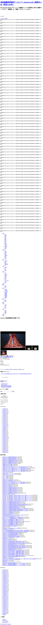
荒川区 (6, 290)
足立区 (6, 289)
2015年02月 (5, 600)
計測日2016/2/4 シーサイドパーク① (9, 474)
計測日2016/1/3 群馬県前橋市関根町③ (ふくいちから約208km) (14, 564)
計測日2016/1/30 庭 (6, 494)
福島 (3, 233)
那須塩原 (6, 264)
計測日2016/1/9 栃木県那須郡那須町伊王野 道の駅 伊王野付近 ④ (14, 543)
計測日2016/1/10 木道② (7, 539)
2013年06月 (5, 578)
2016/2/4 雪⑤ (5, 472)
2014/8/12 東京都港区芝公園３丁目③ (7, 373)
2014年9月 (4, 427)
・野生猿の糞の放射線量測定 (5, 386)
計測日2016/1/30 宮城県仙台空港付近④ (10, 488)
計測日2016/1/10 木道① (7, 540)
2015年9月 (4, 414)
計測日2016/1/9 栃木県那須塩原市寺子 (10, 548)
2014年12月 (5, 424)
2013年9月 (4, 440)
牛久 (5, 272)
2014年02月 (5, 587)
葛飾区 (6, 293)
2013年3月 (4, 447)
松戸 (5, 270)
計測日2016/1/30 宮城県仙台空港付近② (10, 490)
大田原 (6, 260)
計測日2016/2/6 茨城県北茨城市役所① (10, 459)
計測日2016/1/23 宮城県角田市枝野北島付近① (11, 507)
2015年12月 (5, 611)
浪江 (5, 242)
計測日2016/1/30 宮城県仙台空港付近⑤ (10, 487)
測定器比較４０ (5, 529)
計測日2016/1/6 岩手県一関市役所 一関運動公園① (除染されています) (15, 555)
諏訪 (5, 300)
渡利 (5, 248)
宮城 (3, 249)
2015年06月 (5, 604)
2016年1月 (4, 409)
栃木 (3, 259)
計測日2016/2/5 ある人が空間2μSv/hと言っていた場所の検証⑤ (14, 471)
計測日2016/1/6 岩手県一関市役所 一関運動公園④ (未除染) (13, 551)
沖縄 (3, 315)
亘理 (5, 258)
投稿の (5, 620)
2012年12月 (5, 450)
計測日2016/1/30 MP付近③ (7, 484)
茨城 (3, 271)
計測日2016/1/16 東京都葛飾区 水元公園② (10, 523)
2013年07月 (5, 579)
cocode (23, 369)
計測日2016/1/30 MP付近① (7, 486)
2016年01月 (5, 612)
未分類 (4, 614)
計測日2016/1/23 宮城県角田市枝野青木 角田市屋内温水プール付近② (15, 509)
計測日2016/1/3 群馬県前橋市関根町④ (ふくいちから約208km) (14, 563)
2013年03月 (5, 575)
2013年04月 (5, 576)
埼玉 (3, 284)
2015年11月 (5, 610)
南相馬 (6, 246)
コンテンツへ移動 (3, 18)
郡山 (5, 236)
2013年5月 (4, 444)
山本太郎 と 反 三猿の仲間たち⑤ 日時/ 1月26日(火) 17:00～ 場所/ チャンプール (17, 496)
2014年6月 (4, 430)
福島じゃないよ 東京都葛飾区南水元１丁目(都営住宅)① (13, 518)
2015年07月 (5, 605)
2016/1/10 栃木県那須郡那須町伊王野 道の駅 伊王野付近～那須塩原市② (16, 530)
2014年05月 (5, 590)
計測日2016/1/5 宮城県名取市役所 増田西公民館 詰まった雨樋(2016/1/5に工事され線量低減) (19, 558)
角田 (5, 252)
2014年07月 (5, 592)
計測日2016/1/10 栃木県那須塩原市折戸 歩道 (11, 535)
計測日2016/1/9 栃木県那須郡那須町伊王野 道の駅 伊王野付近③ (14, 545)
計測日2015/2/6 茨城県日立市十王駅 (9, 463)
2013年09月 (5, 581)
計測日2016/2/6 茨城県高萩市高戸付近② (10, 461)
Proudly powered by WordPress (5, 624)
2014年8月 (4, 428)
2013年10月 (5, 439)
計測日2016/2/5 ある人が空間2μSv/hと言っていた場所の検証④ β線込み (16, 470)
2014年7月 (4, 429)
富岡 (5, 241)
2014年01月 (5, 586)
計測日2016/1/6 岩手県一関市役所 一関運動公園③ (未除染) (13, 552)
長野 (3, 299)
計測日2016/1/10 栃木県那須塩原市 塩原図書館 (11, 536)
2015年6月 (4, 417)
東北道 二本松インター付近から (8, 559)
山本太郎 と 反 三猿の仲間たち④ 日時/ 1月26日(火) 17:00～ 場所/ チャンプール (17, 497)
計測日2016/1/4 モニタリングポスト (9, 562)
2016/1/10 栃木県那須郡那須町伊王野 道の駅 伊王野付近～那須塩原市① (16, 531)
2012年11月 (5, 451)
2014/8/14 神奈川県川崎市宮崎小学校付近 (23, 373)
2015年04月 (5, 602)
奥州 (5, 305)
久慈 (5, 307)
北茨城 (6, 275)
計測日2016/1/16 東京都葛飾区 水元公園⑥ (10, 519)
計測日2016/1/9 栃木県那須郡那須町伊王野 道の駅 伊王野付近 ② (14, 546)
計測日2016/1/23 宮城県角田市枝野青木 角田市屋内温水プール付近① (15, 510)
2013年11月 (5, 438)
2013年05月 (5, 577)
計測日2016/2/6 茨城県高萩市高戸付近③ (10, 460)
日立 (5, 279)
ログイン (4, 619)
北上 (5, 306)
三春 (5, 247)
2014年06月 (5, 591)
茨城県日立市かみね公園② (8, 464)
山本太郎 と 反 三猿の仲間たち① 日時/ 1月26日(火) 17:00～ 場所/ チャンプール (17, 500)
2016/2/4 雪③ (5, 476)
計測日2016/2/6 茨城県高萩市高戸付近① (10, 462)
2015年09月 (5, 608)
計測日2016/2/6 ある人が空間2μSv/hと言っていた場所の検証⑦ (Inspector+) (16, 467)
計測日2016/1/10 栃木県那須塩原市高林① (10, 534)
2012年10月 (5, 452)
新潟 (3, 314)
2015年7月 (4, 416)
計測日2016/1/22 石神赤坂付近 (8, 511)
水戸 (5, 281)
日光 (5, 265)
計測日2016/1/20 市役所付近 (8, 513)
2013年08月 (5, 580)
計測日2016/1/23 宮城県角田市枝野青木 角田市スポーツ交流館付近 (15, 508)
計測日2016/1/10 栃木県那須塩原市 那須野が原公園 (12, 532)
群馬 (3, 283)
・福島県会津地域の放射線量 (5, 385)
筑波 (5, 277)
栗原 (5, 253)
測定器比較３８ (5, 557)
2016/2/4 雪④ (5, 475)
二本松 (6, 244)
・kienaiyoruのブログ (4, 383)
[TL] (6, 380)
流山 (5, 269)
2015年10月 (5, 413)
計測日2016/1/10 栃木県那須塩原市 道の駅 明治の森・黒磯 (13, 542)
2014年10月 (5, 426)
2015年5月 (4, 418)
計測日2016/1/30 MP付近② (7, 485)
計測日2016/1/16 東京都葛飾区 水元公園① (10, 524)
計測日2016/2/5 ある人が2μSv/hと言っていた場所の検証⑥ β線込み (15, 466)
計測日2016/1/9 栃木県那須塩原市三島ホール (11, 544)
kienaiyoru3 (2, 380)
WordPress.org (5, 622)
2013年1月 (4, 449)
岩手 (3, 303)
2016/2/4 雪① (5, 478)
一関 (5, 304)
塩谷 (5, 261)
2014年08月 (7, 369)
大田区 (6, 292)
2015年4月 (4, 419)
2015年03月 (5, 601)
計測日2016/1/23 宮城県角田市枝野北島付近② (11, 501)
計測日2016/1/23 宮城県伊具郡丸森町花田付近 (11, 506)
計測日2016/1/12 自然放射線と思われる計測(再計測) (12, 528)
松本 (5, 301)
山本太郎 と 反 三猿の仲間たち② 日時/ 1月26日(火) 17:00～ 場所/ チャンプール (17, 499)
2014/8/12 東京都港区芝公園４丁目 (6, 356)
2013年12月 (5, 437)
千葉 (3, 266)
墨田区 (6, 295)
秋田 (3, 302)
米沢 (5, 313)
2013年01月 (5, 573)
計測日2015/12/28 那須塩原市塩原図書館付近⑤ (11, 556)
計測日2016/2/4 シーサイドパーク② (9, 473)
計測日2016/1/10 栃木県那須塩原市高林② (10, 533)
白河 (5, 237)
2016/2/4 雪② (5, 477)
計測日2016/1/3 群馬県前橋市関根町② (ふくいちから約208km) (14, 565)
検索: (1, 391)
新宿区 (6, 294)
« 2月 (1, 404)
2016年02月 (5, 613)
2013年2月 (4, 448)
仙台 (5, 254)
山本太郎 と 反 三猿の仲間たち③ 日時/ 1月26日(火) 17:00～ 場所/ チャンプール (17, 498)
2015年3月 (4, 420)
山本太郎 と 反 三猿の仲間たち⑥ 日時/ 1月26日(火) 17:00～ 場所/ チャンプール (17, 495)
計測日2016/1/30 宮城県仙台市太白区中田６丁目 (11, 493)
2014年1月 (4, 436)
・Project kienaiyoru (3, 384)
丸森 (5, 257)
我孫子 (6, 267)
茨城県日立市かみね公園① (8, 465)
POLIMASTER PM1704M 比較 (8, 516)
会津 (5, 234)
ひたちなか (7, 280)
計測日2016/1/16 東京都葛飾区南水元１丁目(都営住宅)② (13, 517)
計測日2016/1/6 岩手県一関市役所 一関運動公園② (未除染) (13, 553)
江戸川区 (6, 291)
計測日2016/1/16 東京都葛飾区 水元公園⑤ (10, 520)
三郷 (5, 287)
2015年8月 (4, 415)
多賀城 (6, 255)
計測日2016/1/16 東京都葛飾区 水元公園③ (10, 522)
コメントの (5, 621)
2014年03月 (5, 588)
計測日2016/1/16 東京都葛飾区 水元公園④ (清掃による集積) (14, 521)
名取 (5, 256)
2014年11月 (5, 425)
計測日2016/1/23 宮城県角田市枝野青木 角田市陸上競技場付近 (14, 505)
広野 (5, 245)
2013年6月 (4, 443)
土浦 (5, 278)
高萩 (5, 276)
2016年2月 (4, 408)
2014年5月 (4, 431)
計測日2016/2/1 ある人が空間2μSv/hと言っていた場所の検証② (14, 482)
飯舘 (5, 235)
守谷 (5, 282)
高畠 (5, 311)
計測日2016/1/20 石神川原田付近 (8, 512)
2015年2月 (4, 421)
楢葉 (5, 243)
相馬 (5, 238)
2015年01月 (5, 599)
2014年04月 (5, 589)
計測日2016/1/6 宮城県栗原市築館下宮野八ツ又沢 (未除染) (13, 554)
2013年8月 (4, 441)
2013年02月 (5, 574)
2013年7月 (4, 442)
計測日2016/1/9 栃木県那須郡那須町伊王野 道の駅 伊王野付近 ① (14, 547)
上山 (5, 310)
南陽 (5, 312)
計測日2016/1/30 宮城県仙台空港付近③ (10, 489)
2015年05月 (5, 603)
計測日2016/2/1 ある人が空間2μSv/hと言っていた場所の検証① (14, 483)
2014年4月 (4, 432)
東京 (3, 288)
